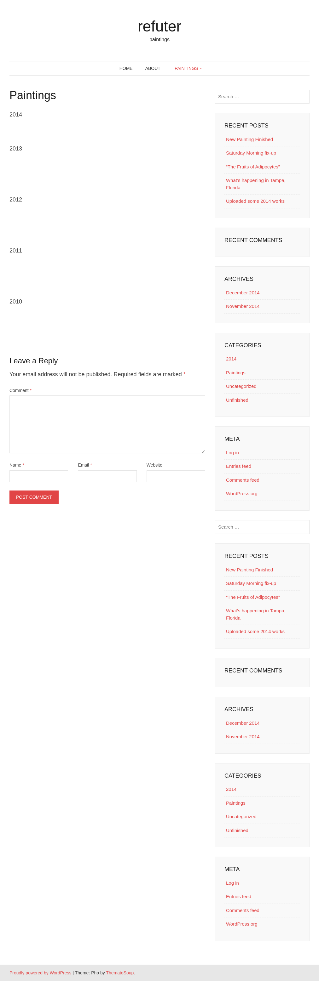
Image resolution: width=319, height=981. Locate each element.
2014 (231, 358)
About (152, 68)
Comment (20, 390)
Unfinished (237, 400)
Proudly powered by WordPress (40, 972)
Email (85, 465)
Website (154, 465)
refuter (160, 26)
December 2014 (243, 292)
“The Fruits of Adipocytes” (253, 166)
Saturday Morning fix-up (251, 153)
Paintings (186, 68)
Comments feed (242, 480)
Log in (232, 452)
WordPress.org (242, 493)
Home (126, 68)
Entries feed (238, 466)
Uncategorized (241, 386)
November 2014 (243, 306)
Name (16, 465)
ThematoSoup (120, 972)
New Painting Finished (249, 139)
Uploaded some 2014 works (255, 201)
